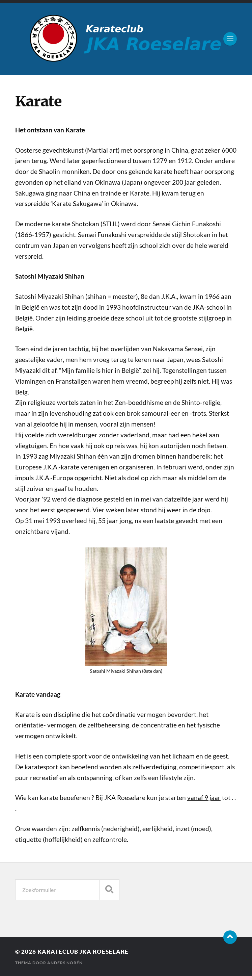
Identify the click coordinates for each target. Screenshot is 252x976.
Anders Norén (65, 962)
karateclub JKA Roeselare (83, 951)
